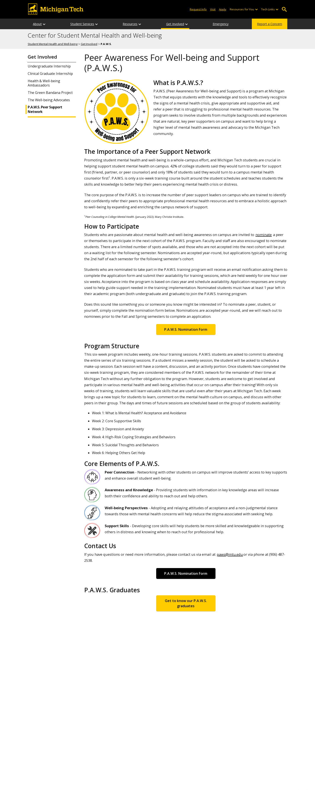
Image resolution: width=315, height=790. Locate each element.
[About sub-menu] (44, 24)
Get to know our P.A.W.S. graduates (186, 603)
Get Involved (175, 24)
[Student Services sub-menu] (96, 24)
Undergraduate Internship (49, 66)
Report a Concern (269, 24)
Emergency (220, 24)
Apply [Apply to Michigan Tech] (222, 9)
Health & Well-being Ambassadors (44, 83)
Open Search (284, 9)
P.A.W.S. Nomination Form (185, 329)
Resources (130, 24)
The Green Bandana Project (50, 92)
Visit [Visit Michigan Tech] (212, 9)
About (37, 24)
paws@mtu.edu (230, 554)
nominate (264, 234)
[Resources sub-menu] (140, 24)
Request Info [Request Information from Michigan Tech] (198, 9)
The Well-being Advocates (49, 100)
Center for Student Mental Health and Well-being (95, 35)
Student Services (82, 24)
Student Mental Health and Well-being (52, 44)
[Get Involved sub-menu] (186, 24)
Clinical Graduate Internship (50, 73)
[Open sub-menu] (256, 9)
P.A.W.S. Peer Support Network (45, 109)
